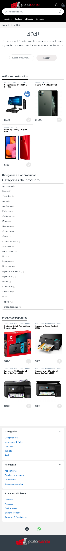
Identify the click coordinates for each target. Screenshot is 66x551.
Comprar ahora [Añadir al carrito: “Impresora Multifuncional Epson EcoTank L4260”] (59, 406)
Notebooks (7, 266)
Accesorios (7, 186)
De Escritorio (8, 251)
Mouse (5, 191)
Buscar (60, 11)
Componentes (8, 231)
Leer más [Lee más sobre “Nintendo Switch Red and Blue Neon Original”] (28, 361)
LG (3, 296)
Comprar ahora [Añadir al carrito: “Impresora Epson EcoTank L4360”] (59, 361)
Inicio (4, 25)
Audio (5, 201)
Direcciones (10, 479)
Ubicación (29, 19)
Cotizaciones (11, 508)
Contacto (40, 19)
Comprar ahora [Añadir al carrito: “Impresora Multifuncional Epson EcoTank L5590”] (28, 406)
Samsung (16, 127)
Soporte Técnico (13, 513)
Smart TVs (7, 291)
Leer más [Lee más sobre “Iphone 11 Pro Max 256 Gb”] (59, 120)
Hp (18, 82)
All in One (6, 246)
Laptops (23, 82)
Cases (5, 236)
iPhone (46, 82)
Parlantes (6, 211)
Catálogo (18, 19)
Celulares (39, 82)
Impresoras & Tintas (11, 271)
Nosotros (7, 19)
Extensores (7, 286)
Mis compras (10, 471)
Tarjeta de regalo (10, 307)
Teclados (6, 196)
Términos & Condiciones (16, 517)
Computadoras (10, 82)
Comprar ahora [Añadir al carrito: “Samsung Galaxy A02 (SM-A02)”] (28, 164)
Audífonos (7, 206)
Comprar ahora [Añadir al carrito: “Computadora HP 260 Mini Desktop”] (28, 120)
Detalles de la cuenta (14, 475)
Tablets (5, 302)
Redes (5, 281)
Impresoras (7, 276)
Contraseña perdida (14, 484)
